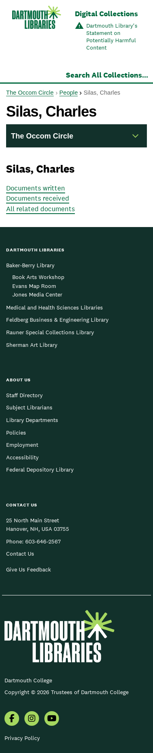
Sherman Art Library (31, 344)
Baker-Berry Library (30, 265)
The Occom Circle (30, 92)
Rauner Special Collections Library (50, 332)
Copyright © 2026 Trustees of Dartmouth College (66, 692)
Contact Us (20, 553)
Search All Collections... (107, 75)
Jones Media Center (37, 294)
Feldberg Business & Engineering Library (57, 319)
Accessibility (22, 457)
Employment (22, 444)
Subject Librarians (29, 407)
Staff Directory (24, 395)
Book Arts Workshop (38, 277)
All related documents (40, 208)
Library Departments (32, 420)
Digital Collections (106, 13)
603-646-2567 (43, 541)
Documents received (37, 198)
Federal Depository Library (40, 469)
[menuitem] (11, 719)
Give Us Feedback (28, 569)
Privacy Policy (22, 738)
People (68, 92)
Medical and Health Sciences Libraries (54, 307)
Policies (16, 432)
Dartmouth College (28, 680)
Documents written (35, 188)
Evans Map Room (34, 286)
